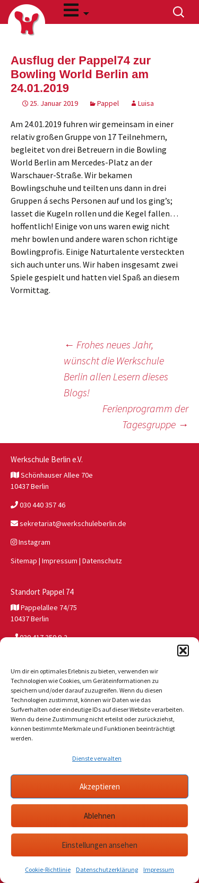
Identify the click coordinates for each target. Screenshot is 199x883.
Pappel (108, 103)
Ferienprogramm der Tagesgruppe (145, 416)
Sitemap (24, 560)
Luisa (146, 103)
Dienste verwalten (97, 758)
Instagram (30, 542)
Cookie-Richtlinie (48, 869)
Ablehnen (99, 816)
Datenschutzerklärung (107, 869)
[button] (183, 650)
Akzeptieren (100, 786)
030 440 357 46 (38, 505)
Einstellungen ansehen (99, 845)
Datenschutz (102, 560)
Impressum (158, 869)
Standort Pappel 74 (42, 592)
